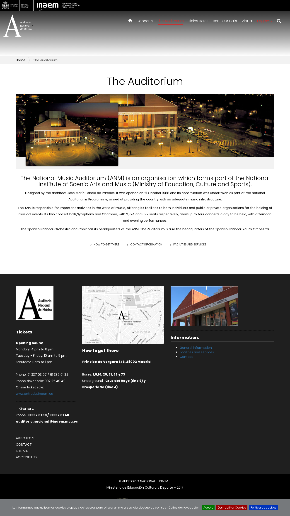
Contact (24, 444)
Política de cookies (263, 507)
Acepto (208, 507)
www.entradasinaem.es (34, 393)
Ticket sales (198, 21)
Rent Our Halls (225, 21)
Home (20, 60)
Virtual (247, 21)
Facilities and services (189, 244)
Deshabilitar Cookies (232, 507)
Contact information (146, 244)
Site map (22, 451)
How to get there (106, 244)
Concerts (144, 21)
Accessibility (26, 457)
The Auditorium (170, 21)
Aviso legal (25, 438)
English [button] (264, 21)
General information (196, 347)
